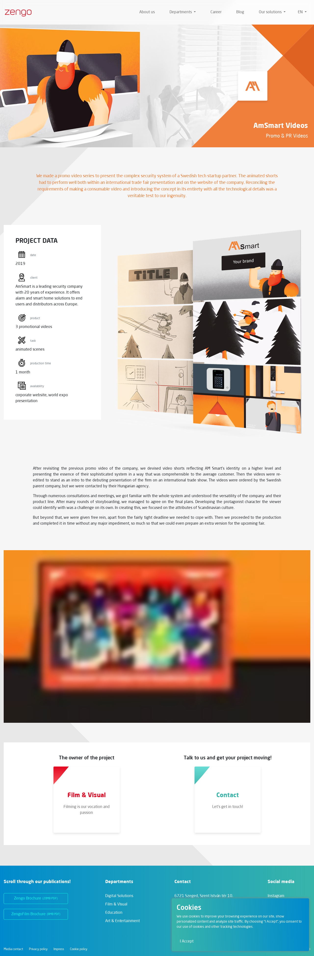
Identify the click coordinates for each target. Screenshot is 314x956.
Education (113, 913)
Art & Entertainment (122, 921)
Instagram (276, 896)
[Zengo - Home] (16, 12)
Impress (58, 949)
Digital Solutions (119, 896)
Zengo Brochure (36, 898)
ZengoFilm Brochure (35, 914)
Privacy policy (38, 949)
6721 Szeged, (203, 896)
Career (216, 12)
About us (147, 12)
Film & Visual (116, 904)
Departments (181, 12)
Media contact (13, 949)
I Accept (187, 941)
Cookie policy (79, 949)
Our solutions (271, 12)
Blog (240, 12)
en (301, 12)
